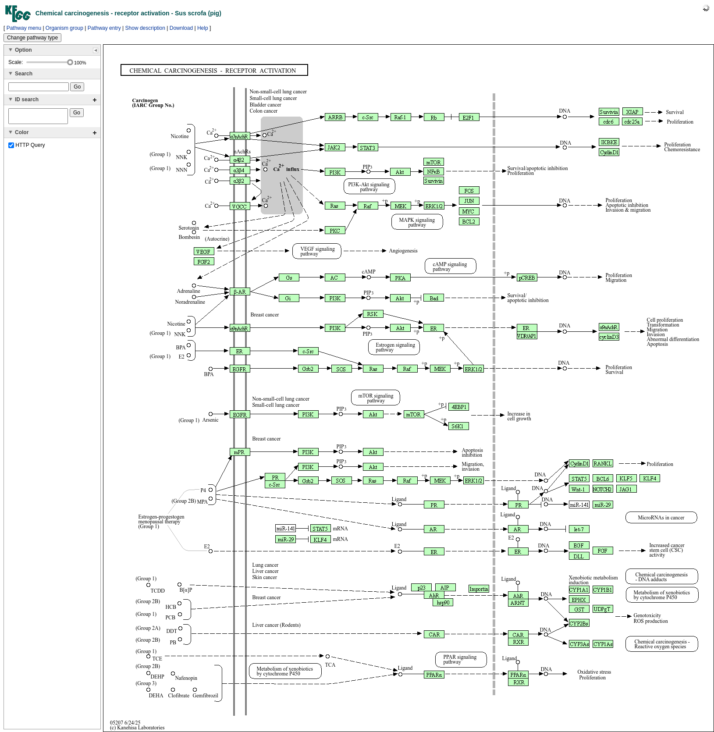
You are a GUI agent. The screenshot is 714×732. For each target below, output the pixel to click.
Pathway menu (24, 28)
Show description (145, 28)
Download (181, 28)
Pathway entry (104, 28)
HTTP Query (26, 148)
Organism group (64, 28)
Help (202, 28)
